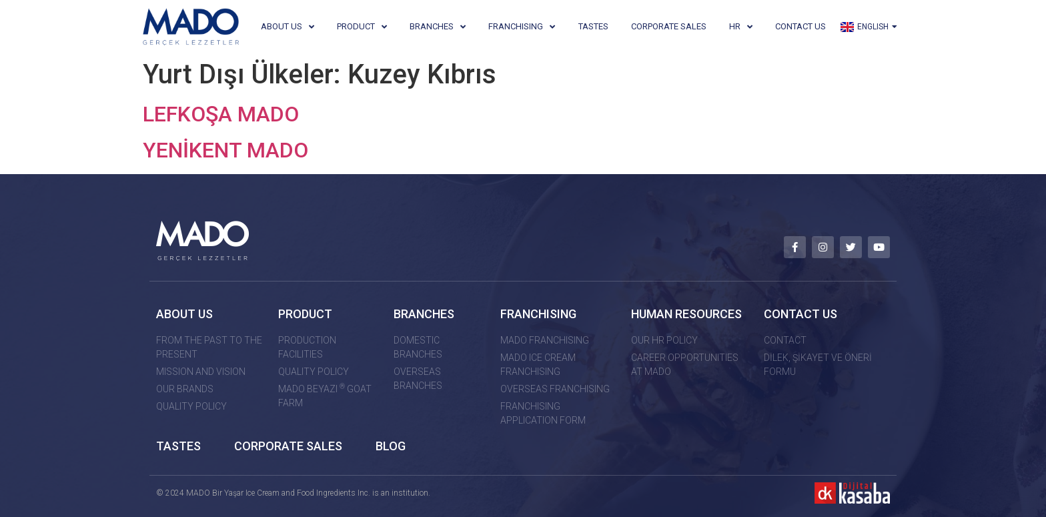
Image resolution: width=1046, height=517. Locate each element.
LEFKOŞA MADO (221, 114)
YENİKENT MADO (225, 150)
